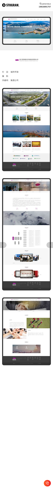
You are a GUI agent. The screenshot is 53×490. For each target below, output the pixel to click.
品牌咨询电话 (45, 5)
